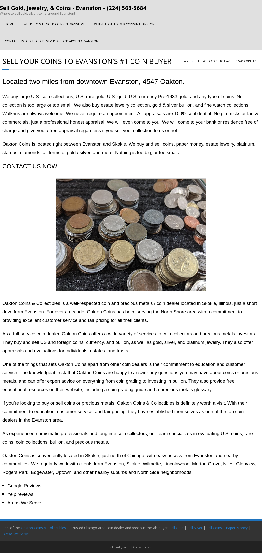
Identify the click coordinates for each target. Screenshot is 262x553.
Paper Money (237, 527)
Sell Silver (194, 527)
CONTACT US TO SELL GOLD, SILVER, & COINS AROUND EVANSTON (51, 41)
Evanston (203, 455)
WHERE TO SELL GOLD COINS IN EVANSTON (54, 24)
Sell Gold (176, 527)
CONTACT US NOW (29, 166)
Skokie (92, 455)
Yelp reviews (20, 494)
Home (185, 61)
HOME (9, 24)
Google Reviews (24, 485)
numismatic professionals (62, 433)
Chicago (135, 455)
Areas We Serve (24, 502)
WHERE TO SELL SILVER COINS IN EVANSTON (124, 24)
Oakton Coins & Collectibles (43, 527)
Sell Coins (214, 527)
